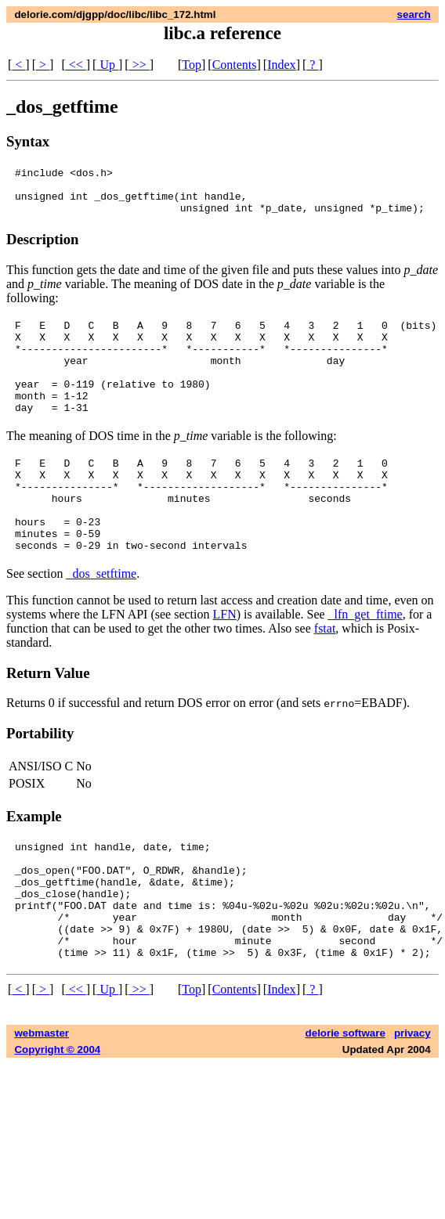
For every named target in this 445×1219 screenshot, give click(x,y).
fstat (325, 675)
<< (76, 64)
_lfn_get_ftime (365, 661)
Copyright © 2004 (57, 1120)
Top (191, 64)
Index (281, 64)
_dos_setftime (101, 620)
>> (139, 64)
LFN (225, 661)
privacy (412, 1103)
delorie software (345, 1103)
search (414, 14)
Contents (234, 64)
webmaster (41, 1103)
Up (107, 64)
